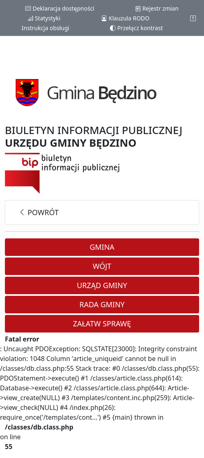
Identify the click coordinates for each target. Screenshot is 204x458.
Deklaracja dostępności (59, 8)
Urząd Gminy (102, 285)
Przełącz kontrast (136, 28)
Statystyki (44, 18)
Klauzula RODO (125, 18)
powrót (38, 212)
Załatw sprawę (102, 323)
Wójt (102, 266)
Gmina (102, 247)
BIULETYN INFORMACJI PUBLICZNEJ (93, 136)
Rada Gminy (102, 304)
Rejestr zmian (157, 8)
